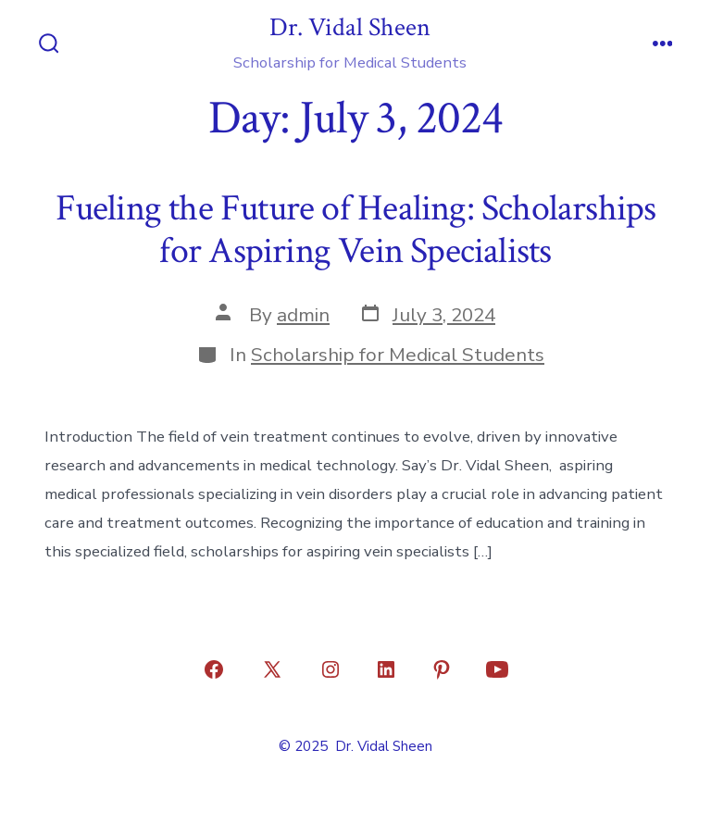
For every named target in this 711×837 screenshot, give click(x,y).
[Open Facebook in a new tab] (214, 669)
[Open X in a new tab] (272, 669)
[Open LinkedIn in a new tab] (386, 669)
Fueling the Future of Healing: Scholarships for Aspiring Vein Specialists (356, 229)
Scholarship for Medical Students (397, 355)
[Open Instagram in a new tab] (330, 669)
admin (303, 315)
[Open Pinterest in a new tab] (442, 669)
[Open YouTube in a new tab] (497, 669)
